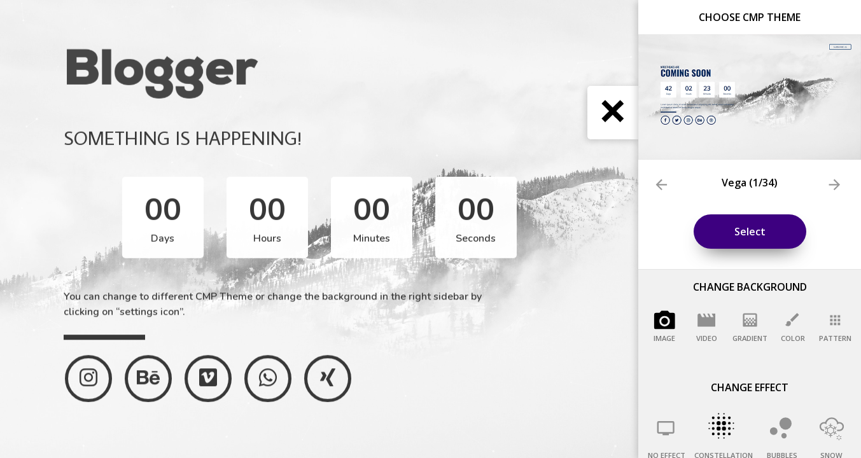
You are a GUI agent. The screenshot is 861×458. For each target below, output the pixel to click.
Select (750, 232)
